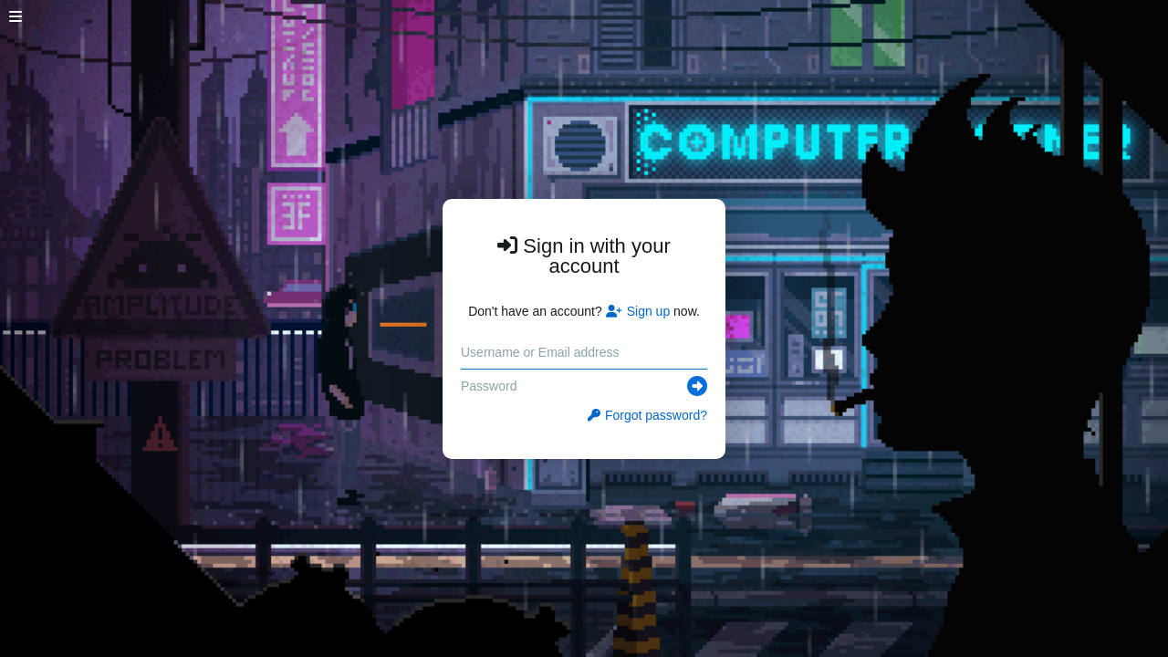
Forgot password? (647, 415)
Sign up (638, 311)
